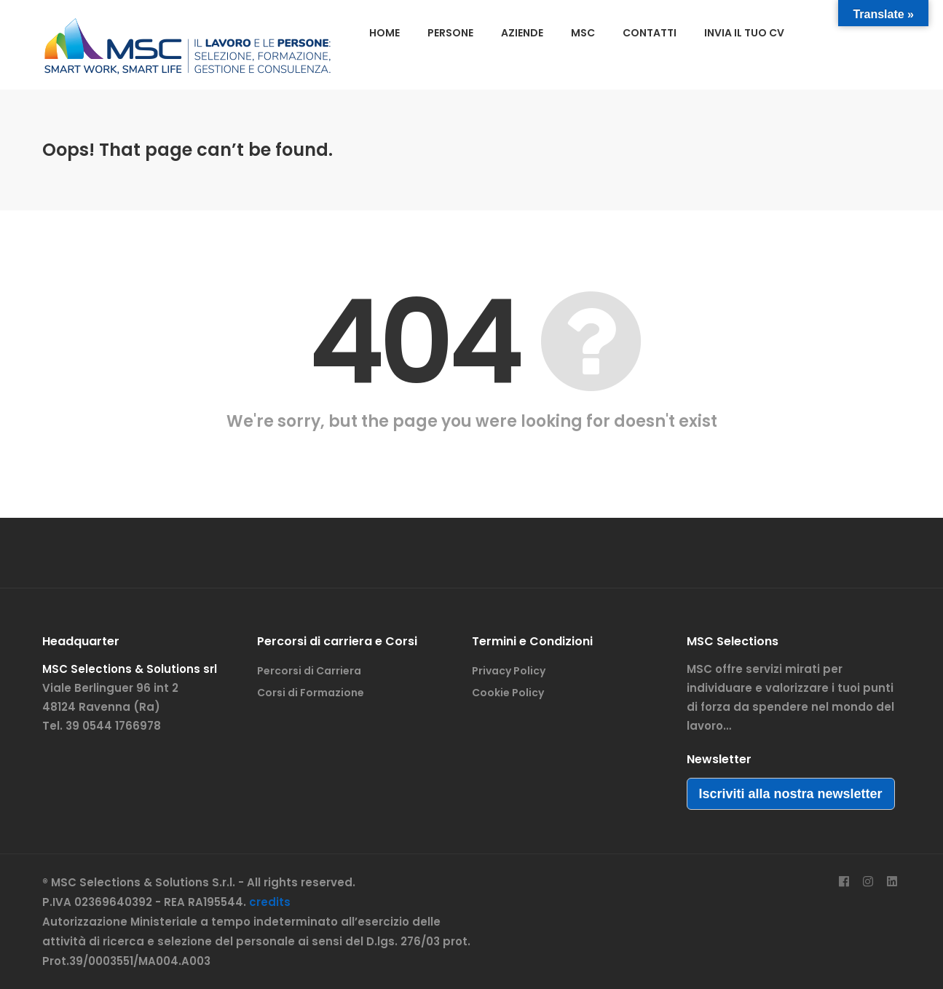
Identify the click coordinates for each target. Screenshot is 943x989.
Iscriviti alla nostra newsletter (791, 794)
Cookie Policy (508, 692)
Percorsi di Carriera (309, 670)
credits (270, 902)
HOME (384, 32)
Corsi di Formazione (310, 692)
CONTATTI (649, 32)
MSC (583, 32)
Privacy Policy (508, 670)
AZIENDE (522, 32)
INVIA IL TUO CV (744, 32)
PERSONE (450, 32)
